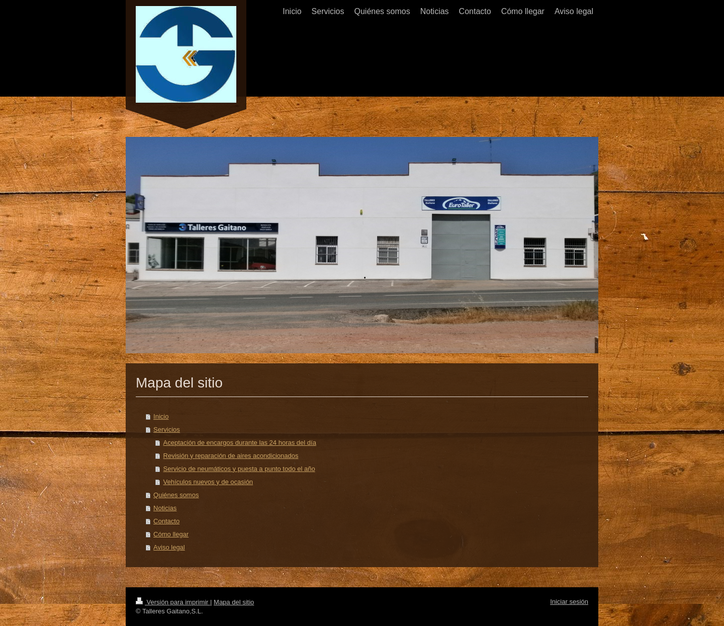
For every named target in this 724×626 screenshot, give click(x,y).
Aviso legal (169, 547)
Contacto (166, 521)
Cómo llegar (171, 534)
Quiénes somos (176, 495)
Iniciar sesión (569, 601)
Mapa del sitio (234, 602)
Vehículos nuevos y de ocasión (208, 482)
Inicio (160, 416)
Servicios (166, 429)
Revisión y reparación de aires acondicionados (231, 455)
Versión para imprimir (173, 602)
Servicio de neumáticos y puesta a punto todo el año (239, 469)
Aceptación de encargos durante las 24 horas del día (239, 442)
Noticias (164, 508)
